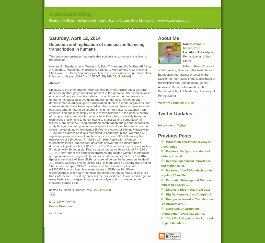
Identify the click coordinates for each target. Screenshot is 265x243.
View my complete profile (176, 102)
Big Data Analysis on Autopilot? (188, 194)
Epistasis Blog (70, 13)
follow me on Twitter (172, 125)
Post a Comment (61, 206)
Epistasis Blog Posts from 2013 (188, 189)
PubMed (124, 76)
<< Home (55, 213)
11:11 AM (104, 189)
